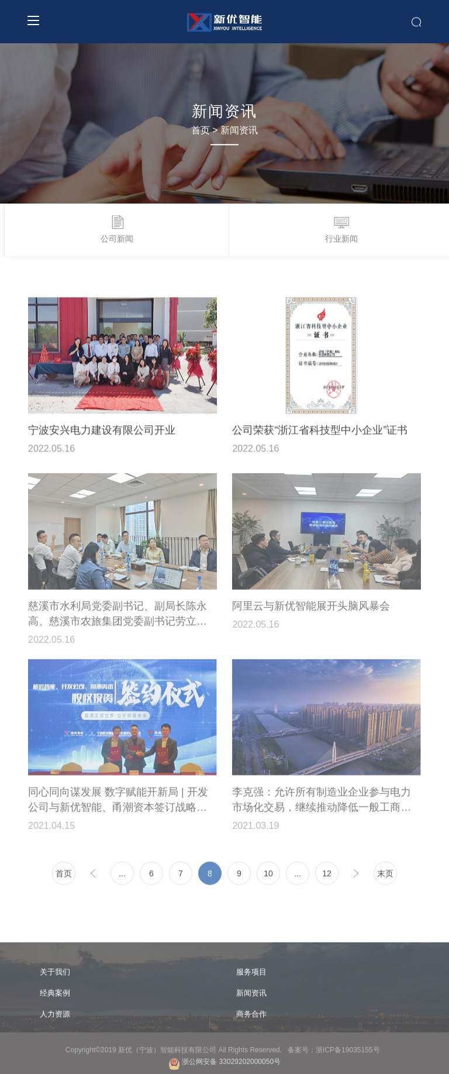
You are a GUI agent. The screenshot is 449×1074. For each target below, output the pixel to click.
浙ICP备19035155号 (350, 1053)
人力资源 (55, 1017)
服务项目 (251, 974)
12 (326, 876)
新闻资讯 (239, 130)
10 (268, 876)
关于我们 (55, 974)
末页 (385, 876)
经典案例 (55, 996)
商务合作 (251, 1017)
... (122, 876)
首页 (200, 130)
